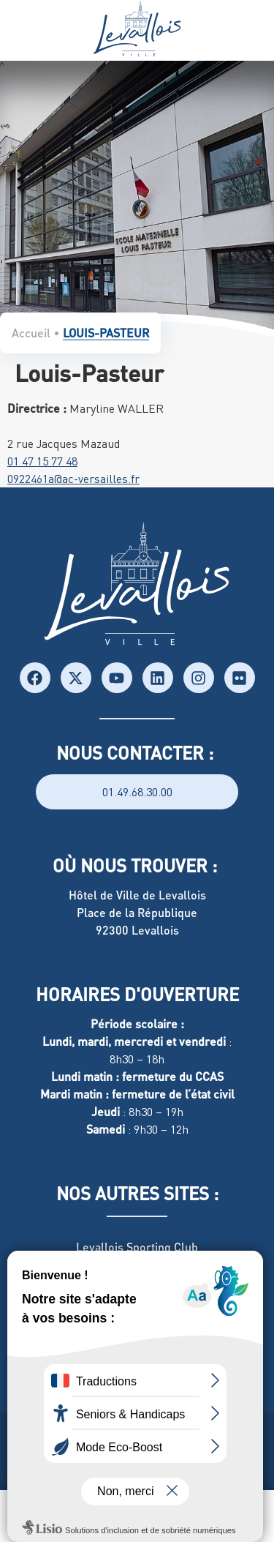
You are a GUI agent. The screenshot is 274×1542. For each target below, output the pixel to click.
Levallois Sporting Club (137, 1247)
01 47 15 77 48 (42, 461)
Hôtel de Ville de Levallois (137, 895)
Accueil (31, 333)
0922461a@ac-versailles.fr (73, 478)
